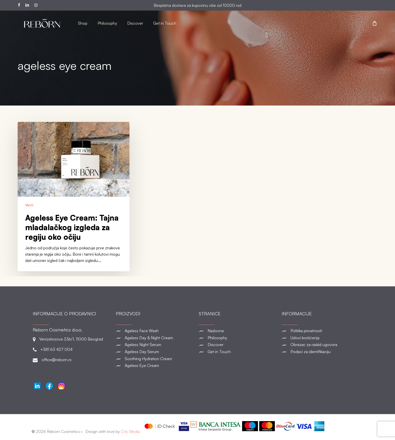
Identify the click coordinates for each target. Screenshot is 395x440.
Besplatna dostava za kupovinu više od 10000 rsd (197, 5)
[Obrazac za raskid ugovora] (322, 344)
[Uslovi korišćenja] (322, 337)
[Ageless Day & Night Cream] (156, 337)
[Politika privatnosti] (322, 330)
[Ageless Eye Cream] (156, 365)
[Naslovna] (239, 330)
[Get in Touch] (239, 351)
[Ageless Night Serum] (156, 344)
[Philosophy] (239, 337)
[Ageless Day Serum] (156, 351)
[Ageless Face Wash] (156, 330)
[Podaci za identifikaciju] (322, 351)
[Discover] (239, 344)
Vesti (29, 205)
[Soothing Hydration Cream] (156, 358)
